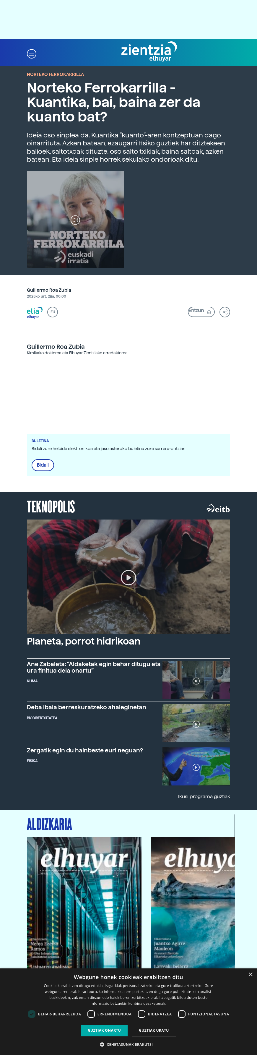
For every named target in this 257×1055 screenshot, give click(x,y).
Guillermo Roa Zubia (49, 290)
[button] (31, 53)
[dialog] (128, 1011)
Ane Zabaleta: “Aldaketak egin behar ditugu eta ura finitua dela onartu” (94, 667)
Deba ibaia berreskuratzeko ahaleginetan (86, 707)
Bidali (43, 465)
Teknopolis (51, 506)
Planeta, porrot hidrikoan (83, 641)
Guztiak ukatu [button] (154, 1030)
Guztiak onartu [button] (104, 1030)
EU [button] (53, 312)
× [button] (250, 975)
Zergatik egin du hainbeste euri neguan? (85, 750)
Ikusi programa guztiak (204, 796)
